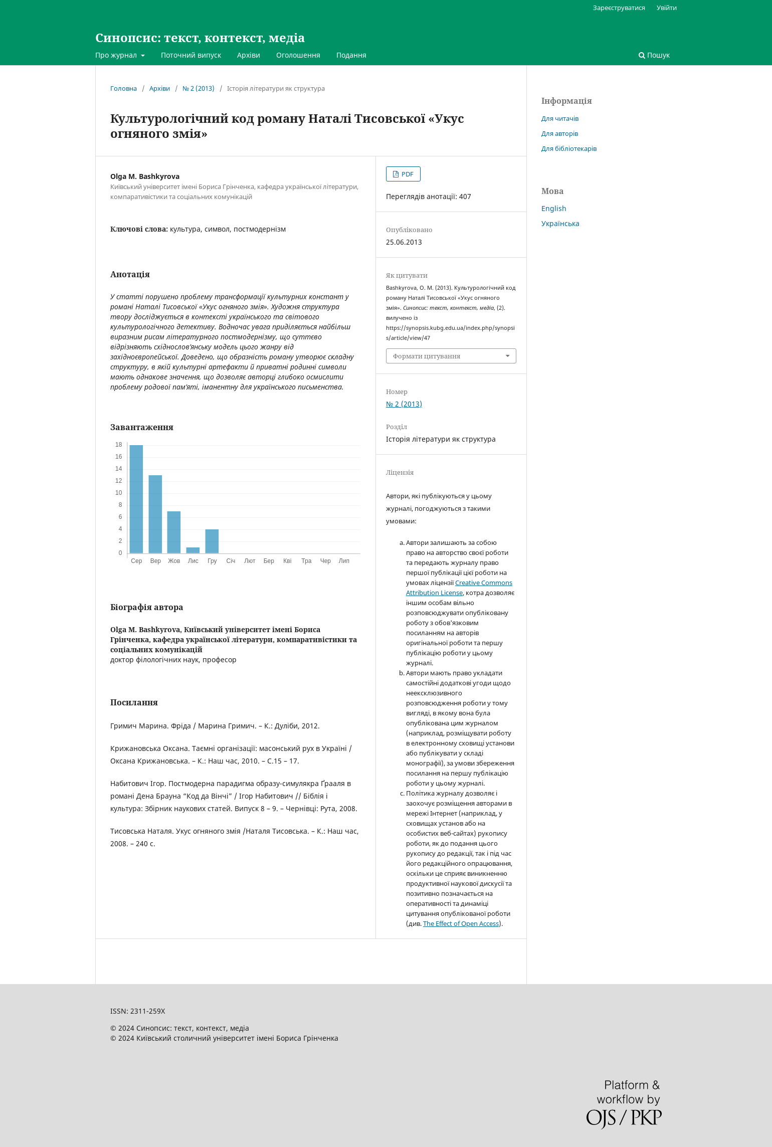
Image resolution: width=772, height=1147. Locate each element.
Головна (123, 88)
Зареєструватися (619, 7)
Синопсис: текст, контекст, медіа (200, 37)
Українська (560, 223)
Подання (351, 55)
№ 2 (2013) (198, 88)
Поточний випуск (191, 55)
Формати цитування (426, 355)
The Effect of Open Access (461, 923)
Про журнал (117, 55)
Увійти (667, 7)
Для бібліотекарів (569, 148)
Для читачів (559, 118)
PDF (407, 173)
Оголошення (298, 55)
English (553, 208)
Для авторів (559, 133)
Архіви (248, 55)
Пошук (654, 55)
